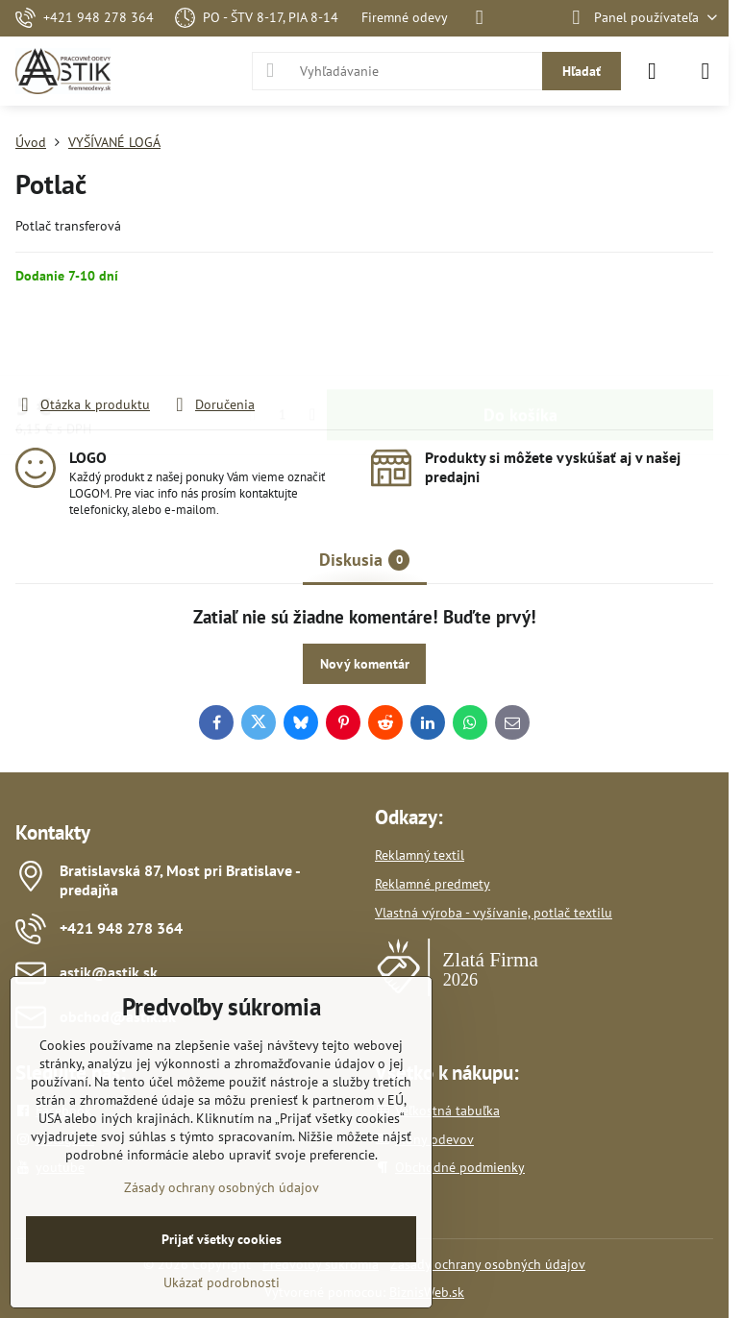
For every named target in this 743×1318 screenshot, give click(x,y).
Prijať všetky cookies (221, 1239)
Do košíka (520, 340)
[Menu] (705, 71)
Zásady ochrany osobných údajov (487, 1264)
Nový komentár (364, 663)
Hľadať (581, 71)
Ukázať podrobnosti (221, 1282)
